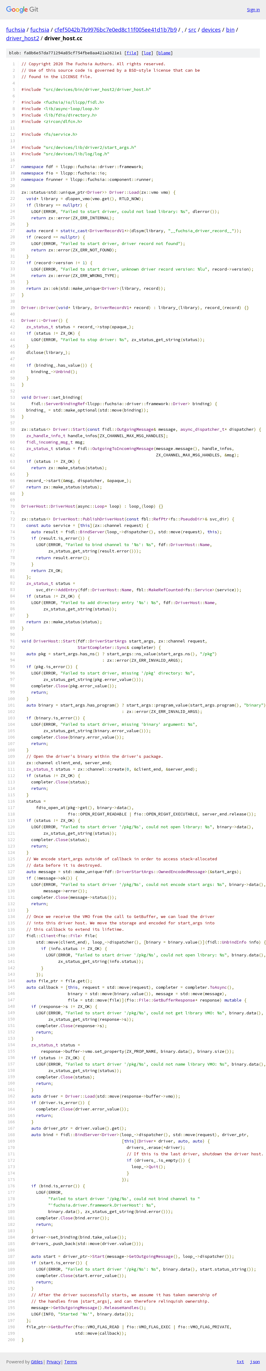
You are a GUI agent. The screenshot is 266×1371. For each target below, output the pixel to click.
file (131, 53)
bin (230, 29)
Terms (70, 1362)
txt (240, 1361)
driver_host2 (22, 38)
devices (211, 29)
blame (164, 53)
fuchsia (15, 29)
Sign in (253, 10)
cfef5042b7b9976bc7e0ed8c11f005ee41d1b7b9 (115, 29)
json (255, 1361)
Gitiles (37, 1362)
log (147, 53)
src (192, 29)
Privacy (53, 1362)
